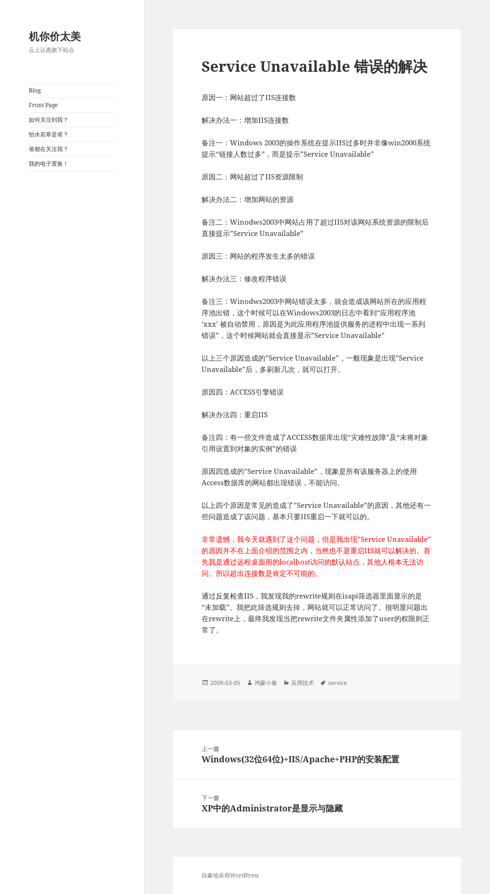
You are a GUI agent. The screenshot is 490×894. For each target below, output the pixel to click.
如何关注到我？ (48, 120)
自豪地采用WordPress (230, 875)
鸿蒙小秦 (265, 683)
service (337, 683)
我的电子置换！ (48, 164)
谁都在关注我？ (48, 149)
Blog (35, 90)
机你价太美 (55, 36)
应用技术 (302, 683)
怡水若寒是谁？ (48, 134)
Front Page (43, 105)
